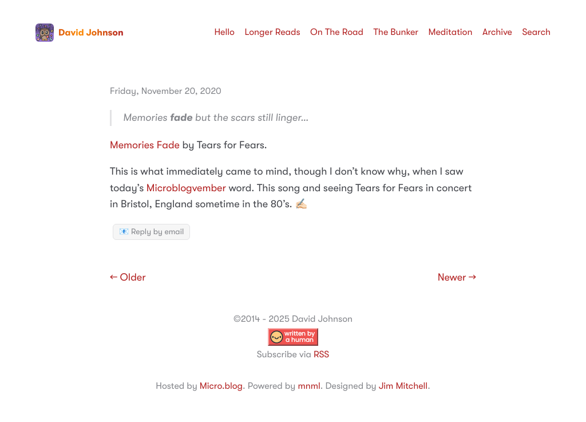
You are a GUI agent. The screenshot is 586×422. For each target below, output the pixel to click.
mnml (309, 386)
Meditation (451, 32)
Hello (224, 32)
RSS (321, 354)
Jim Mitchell (403, 386)
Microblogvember (186, 188)
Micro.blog (221, 386)
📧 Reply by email (151, 231)
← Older (128, 277)
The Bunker (395, 32)
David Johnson (79, 32)
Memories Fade (145, 145)
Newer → (457, 277)
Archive (497, 32)
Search (536, 32)
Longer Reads (272, 32)
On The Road (336, 32)
